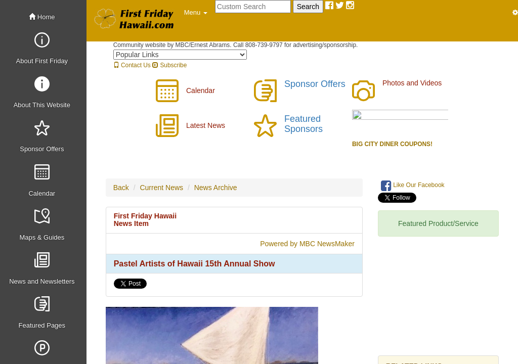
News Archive (215, 188)
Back (121, 188)
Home (42, 17)
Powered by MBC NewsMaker (307, 244)
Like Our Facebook (413, 185)
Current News (161, 188)
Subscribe (169, 65)
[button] (196, 12)
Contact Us (132, 65)
